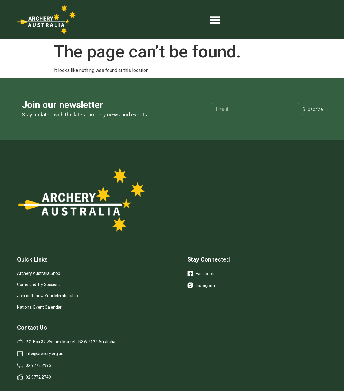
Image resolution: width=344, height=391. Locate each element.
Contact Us (32, 327)
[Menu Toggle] (215, 20)
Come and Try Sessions (39, 284)
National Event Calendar (39, 307)
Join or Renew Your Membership (47, 295)
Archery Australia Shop (38, 273)
